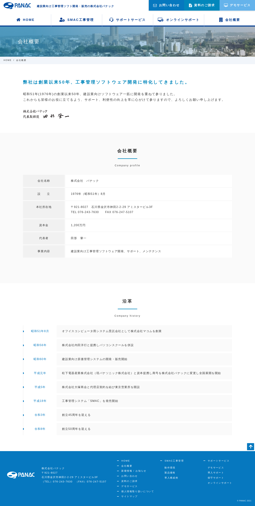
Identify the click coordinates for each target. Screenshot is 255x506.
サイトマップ (129, 496)
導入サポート (216, 472)
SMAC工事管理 (77, 20)
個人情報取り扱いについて (137, 491)
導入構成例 (171, 477)
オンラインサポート (179, 20)
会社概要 (229, 20)
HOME (25, 20)
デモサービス (129, 486)
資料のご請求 (129, 481)
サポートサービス (127, 20)
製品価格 (170, 472)
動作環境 (170, 467)
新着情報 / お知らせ (133, 471)
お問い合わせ (129, 476)
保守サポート (216, 477)
